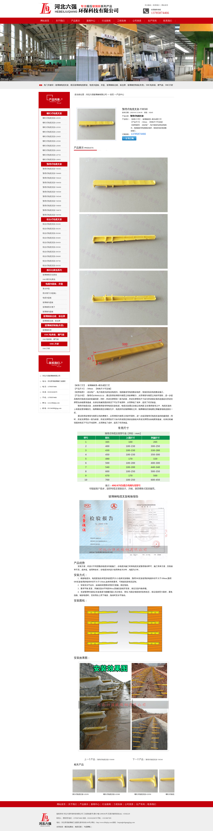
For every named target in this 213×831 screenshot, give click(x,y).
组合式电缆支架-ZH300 (52, 233)
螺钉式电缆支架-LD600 (52, 146)
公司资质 (137, 21)
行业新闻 (106, 21)
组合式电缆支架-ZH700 (52, 261)
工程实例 (121, 21)
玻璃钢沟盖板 (48, 302)
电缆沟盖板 (47, 298)
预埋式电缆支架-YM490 (52, 187)
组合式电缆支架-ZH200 (52, 224)
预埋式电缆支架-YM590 (52, 201)
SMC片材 (46, 348)
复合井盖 (46, 289)
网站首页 (44, 21)
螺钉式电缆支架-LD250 (52, 118)
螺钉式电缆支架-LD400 (52, 132)
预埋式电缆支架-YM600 (52, 206)
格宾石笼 (78, 827)
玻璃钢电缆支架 (98, 396)
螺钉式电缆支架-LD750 (52, 155)
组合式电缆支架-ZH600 (52, 256)
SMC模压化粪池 (49, 279)
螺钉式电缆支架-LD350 (52, 127)
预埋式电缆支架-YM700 (52, 215)
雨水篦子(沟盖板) (49, 293)
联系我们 (167, 21)
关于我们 (60, 21)
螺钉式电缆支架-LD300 (52, 123)
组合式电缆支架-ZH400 (52, 238)
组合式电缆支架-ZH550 (52, 252)
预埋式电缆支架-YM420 (52, 178)
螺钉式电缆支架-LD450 (52, 136)
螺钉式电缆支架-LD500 (52, 141)
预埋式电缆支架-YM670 (52, 210)
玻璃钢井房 (47, 330)
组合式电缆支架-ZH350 (52, 265)
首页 (112, 95)
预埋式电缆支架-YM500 (52, 192)
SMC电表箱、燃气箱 (51, 339)
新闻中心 (91, 21)
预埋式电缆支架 (137, 116)
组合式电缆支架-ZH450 (52, 242)
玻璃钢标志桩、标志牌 (51, 321)
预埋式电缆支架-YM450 (52, 183)
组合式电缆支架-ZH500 (52, 247)
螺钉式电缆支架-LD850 (52, 159)
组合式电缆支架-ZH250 (52, 229)
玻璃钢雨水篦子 (49, 307)
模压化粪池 (69, 827)
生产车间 (152, 21)
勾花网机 (87, 827)
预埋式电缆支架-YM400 (52, 173)
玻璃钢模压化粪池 (50, 275)
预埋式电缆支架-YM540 (52, 196)
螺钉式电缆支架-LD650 (52, 150)
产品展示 (75, 21)
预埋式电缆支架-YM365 (52, 169)
